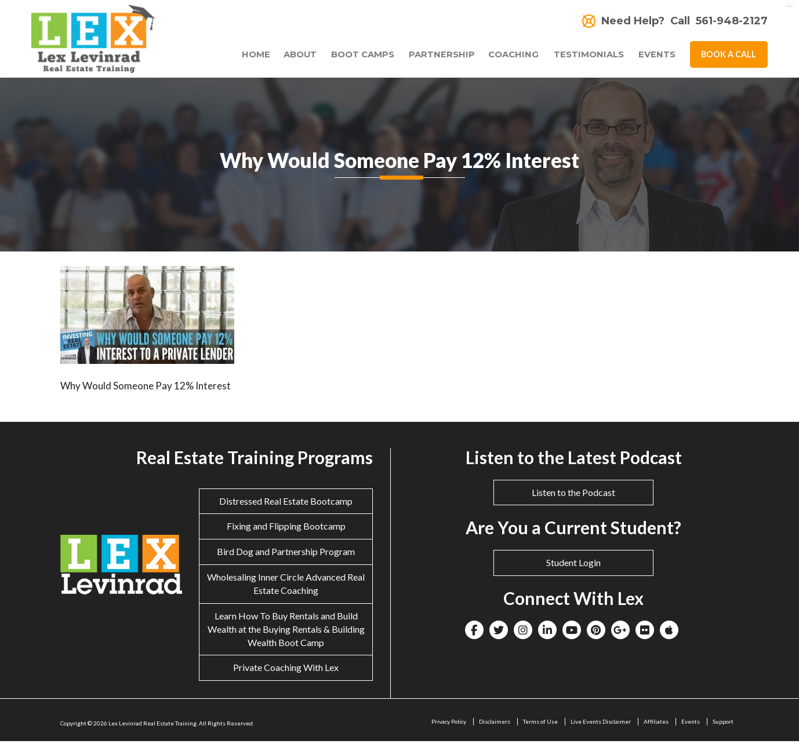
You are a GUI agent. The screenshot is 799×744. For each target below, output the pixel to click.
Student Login (573, 565)
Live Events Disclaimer (601, 724)
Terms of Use (540, 724)
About (286, 56)
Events (656, 56)
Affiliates (656, 724)
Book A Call (728, 56)
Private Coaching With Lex (286, 670)
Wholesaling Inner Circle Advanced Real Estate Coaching (286, 586)
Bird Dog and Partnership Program (286, 554)
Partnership (435, 56)
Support (723, 724)
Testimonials (585, 56)
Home (242, 56)
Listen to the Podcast (573, 494)
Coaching (507, 56)
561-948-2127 (732, 21)
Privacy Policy (448, 724)
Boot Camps (352, 56)
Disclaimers (494, 724)
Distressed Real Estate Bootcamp (286, 503)
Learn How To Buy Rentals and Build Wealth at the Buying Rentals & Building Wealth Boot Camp (286, 631)
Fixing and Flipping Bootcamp (286, 528)
